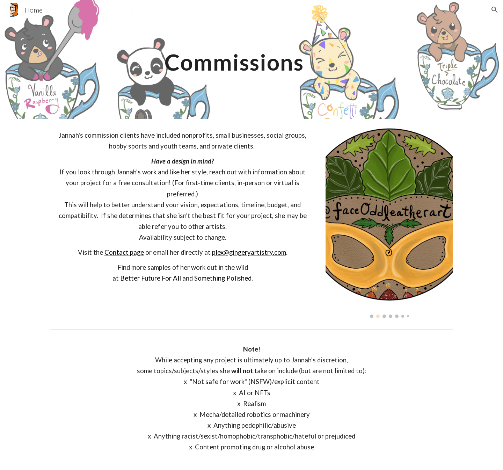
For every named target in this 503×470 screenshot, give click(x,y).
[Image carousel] (389, 222)
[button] (494, 9)
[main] (234, 59)
